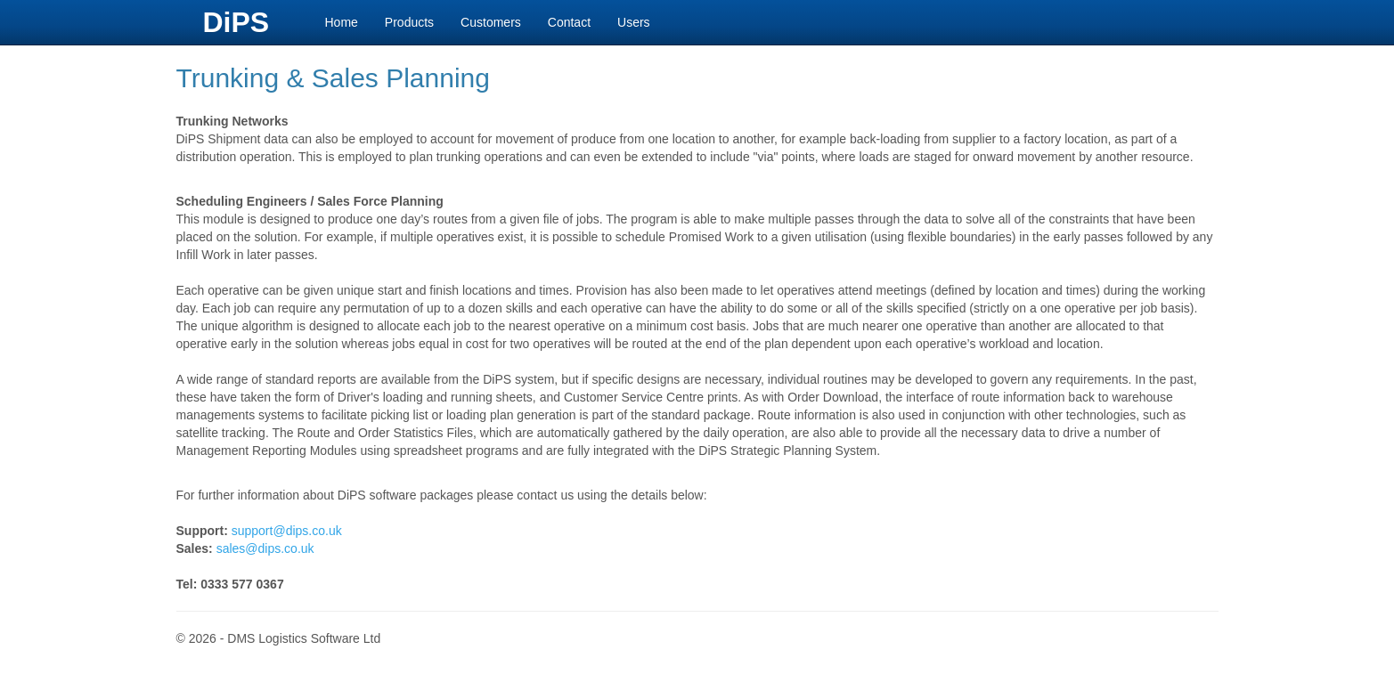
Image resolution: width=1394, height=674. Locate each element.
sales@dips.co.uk (265, 548)
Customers (491, 22)
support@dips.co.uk (287, 531)
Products (409, 22)
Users (633, 22)
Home (341, 22)
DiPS (236, 22)
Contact (569, 22)
